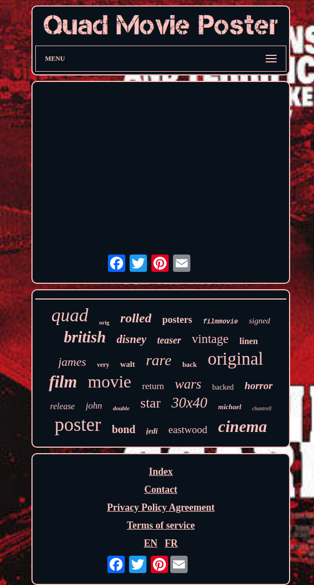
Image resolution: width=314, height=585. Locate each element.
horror (259, 385)
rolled (135, 318)
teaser (169, 340)
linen (249, 341)
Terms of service (161, 525)
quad (70, 315)
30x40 (189, 403)
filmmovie (220, 322)
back (189, 364)
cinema (242, 426)
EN (150, 543)
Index (160, 471)
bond (123, 429)
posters (177, 319)
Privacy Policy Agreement (161, 507)
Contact (160, 489)
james (72, 361)
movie (109, 381)
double (121, 408)
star (150, 403)
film (63, 381)
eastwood (188, 429)
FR (171, 543)
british (85, 337)
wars (188, 384)
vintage (210, 339)
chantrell (262, 408)
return (153, 386)
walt (127, 364)
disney (131, 339)
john (94, 405)
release (62, 406)
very (103, 364)
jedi (152, 431)
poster (78, 424)
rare (158, 360)
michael (229, 407)
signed (259, 320)
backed (223, 387)
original (236, 358)
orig (104, 322)
